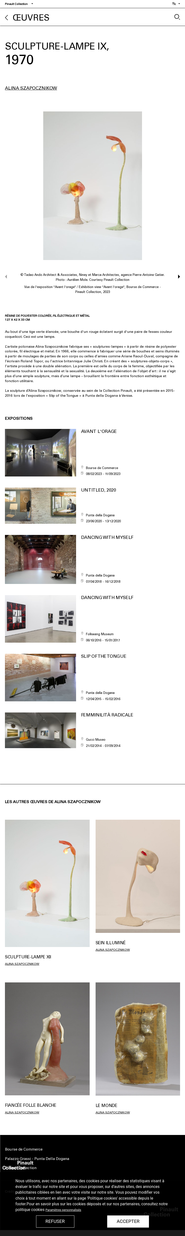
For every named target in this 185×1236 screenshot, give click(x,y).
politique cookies (30, 1210)
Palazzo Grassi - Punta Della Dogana (37, 1159)
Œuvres (31, 18)
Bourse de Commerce (23, 1149)
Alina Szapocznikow (31, 88)
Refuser (55, 1221)
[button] (176, 276)
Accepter (128, 1221)
